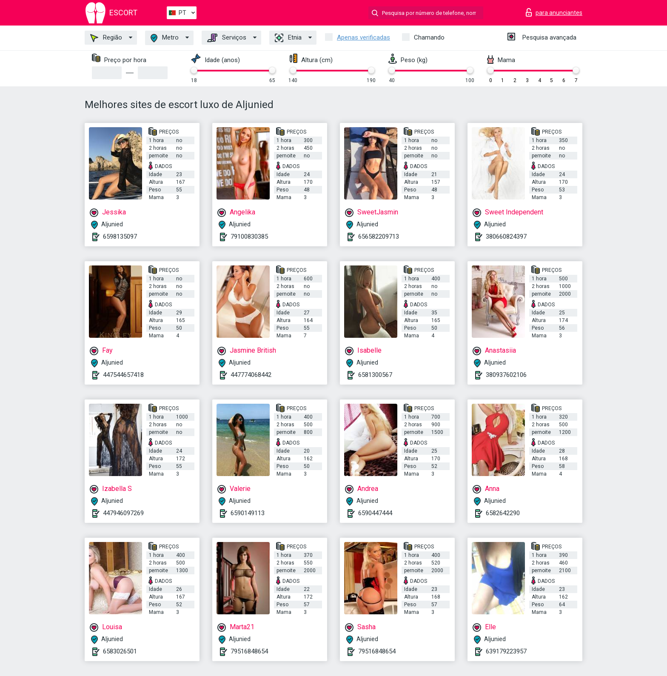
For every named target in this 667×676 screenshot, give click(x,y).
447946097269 (123, 513)
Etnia (288, 38)
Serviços (226, 38)
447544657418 (123, 375)
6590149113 (248, 513)
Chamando (429, 37)
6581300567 (375, 375)
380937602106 (506, 375)
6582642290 (503, 513)
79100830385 (249, 236)
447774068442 (251, 375)
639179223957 (506, 651)
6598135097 (120, 236)
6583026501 (120, 651)
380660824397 (506, 236)
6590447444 (375, 513)
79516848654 (249, 651)
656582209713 (378, 236)
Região (106, 38)
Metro (165, 38)
